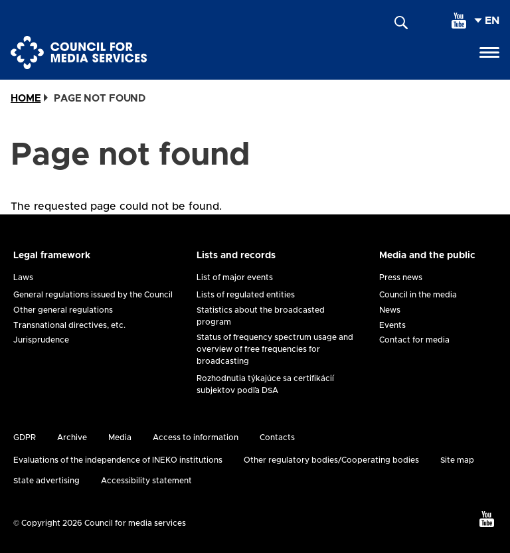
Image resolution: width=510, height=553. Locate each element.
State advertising (46, 481)
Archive (72, 437)
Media (119, 437)
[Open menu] (489, 52)
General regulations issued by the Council (93, 295)
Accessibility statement (146, 481)
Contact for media (414, 340)
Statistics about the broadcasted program (261, 316)
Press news (400, 277)
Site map (457, 460)
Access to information (195, 437)
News (389, 310)
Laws (23, 277)
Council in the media (418, 295)
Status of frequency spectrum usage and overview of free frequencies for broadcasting (275, 349)
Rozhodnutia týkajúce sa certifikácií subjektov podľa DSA (265, 384)
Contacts (277, 437)
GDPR (24, 437)
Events (392, 325)
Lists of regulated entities (246, 295)
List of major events (235, 277)
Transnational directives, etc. (69, 325)
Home (26, 99)
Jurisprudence (41, 340)
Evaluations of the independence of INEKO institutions (117, 460)
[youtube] (459, 21)
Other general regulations (63, 310)
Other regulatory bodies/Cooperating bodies (331, 460)
